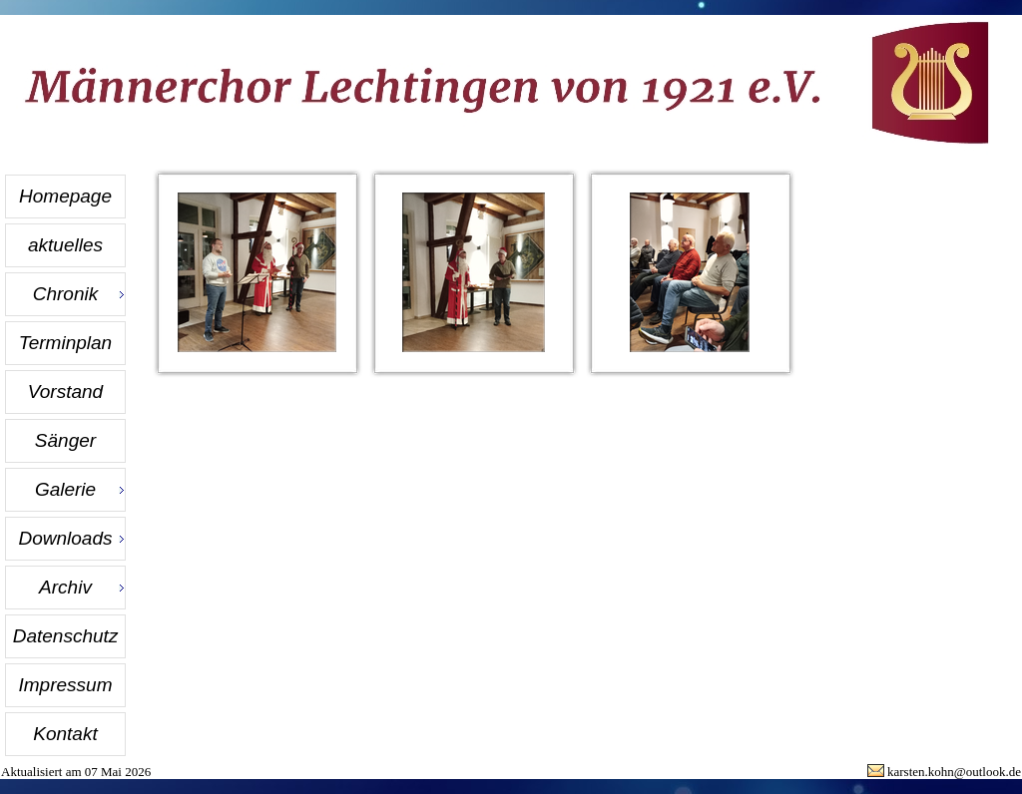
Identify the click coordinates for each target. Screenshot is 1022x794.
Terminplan (65, 342)
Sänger (65, 440)
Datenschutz (66, 635)
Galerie (65, 489)
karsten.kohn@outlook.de (954, 771)
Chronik (65, 293)
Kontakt (65, 733)
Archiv (65, 587)
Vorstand (65, 391)
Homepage (65, 196)
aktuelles (65, 244)
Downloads (66, 538)
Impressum (66, 684)
